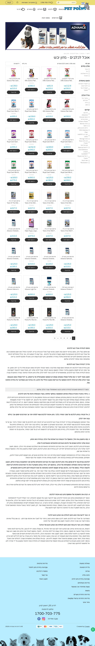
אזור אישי (86, 602)
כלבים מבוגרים (84, 471)
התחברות (32, 2)
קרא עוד (67, 92)
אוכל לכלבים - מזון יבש (71, 53)
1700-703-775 (47, 613)
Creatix (87, 626)
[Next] (57, 338)
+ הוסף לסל (31, 89)
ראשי (88, 53)
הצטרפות (25, 2)
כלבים (82, 53)
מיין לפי (24, 63)
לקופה (9, 2)
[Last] (54, 338)
